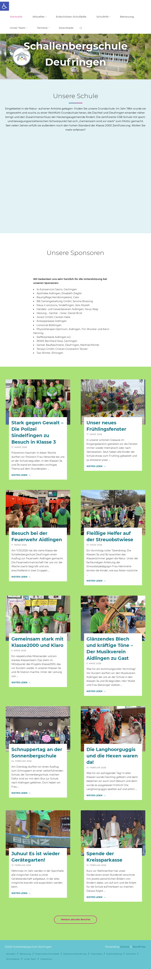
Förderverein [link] (110, 845)
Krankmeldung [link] (114, 954)
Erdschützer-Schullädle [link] (47, 954)
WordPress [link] (139, 946)
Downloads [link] (96, 954)
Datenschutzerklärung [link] (74, 954)
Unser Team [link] (30, 959)
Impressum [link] (46, 959)
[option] (75, 56)
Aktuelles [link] (17, 414)
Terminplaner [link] (13, 959)
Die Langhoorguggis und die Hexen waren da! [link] (112, 756)
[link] (4, 6)
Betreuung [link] (25, 954)
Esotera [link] (124, 946)
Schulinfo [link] (131, 954)
